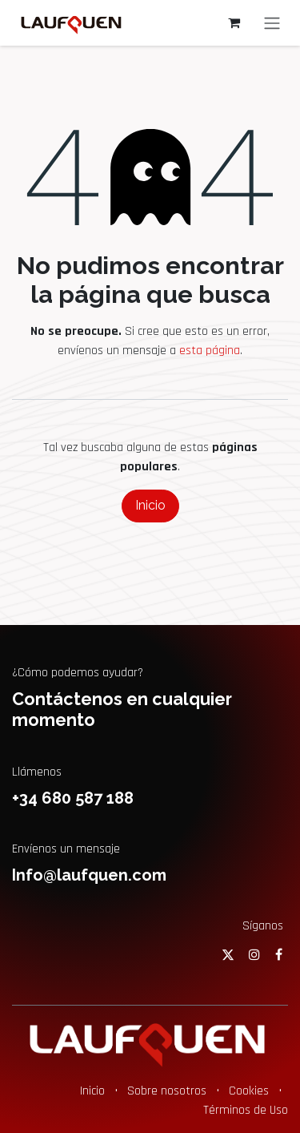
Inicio (150, 505)
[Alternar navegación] (272, 22)
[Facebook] (279, 954)
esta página (209, 350)
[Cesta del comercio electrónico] (234, 22)
